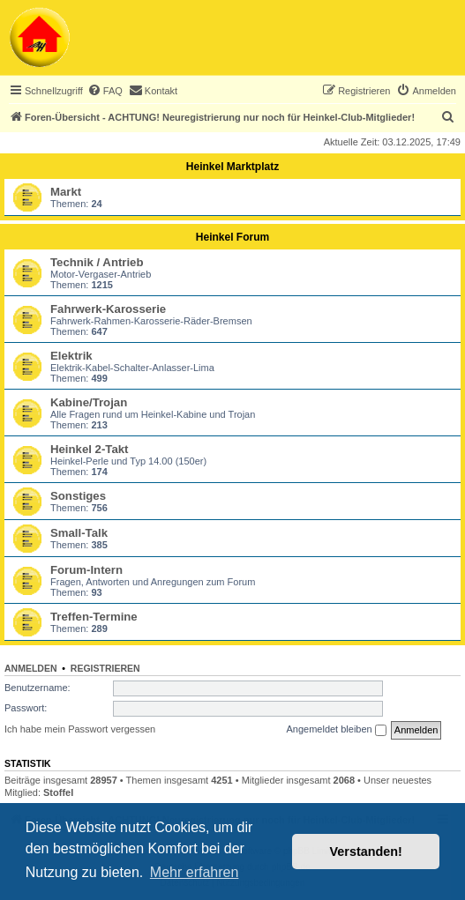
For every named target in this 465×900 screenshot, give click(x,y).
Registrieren (105, 668)
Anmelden (30, 668)
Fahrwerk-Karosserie (108, 309)
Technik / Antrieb (97, 262)
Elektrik (71, 355)
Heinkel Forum (232, 237)
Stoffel (58, 792)
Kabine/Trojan (88, 402)
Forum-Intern (86, 569)
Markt (65, 191)
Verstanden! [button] (366, 851)
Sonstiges (78, 495)
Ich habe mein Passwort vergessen (79, 729)
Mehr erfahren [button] (194, 872)
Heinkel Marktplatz (232, 166)
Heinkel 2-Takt (89, 449)
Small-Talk (79, 532)
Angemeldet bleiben (336, 730)
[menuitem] (105, 90)
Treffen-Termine (94, 616)
